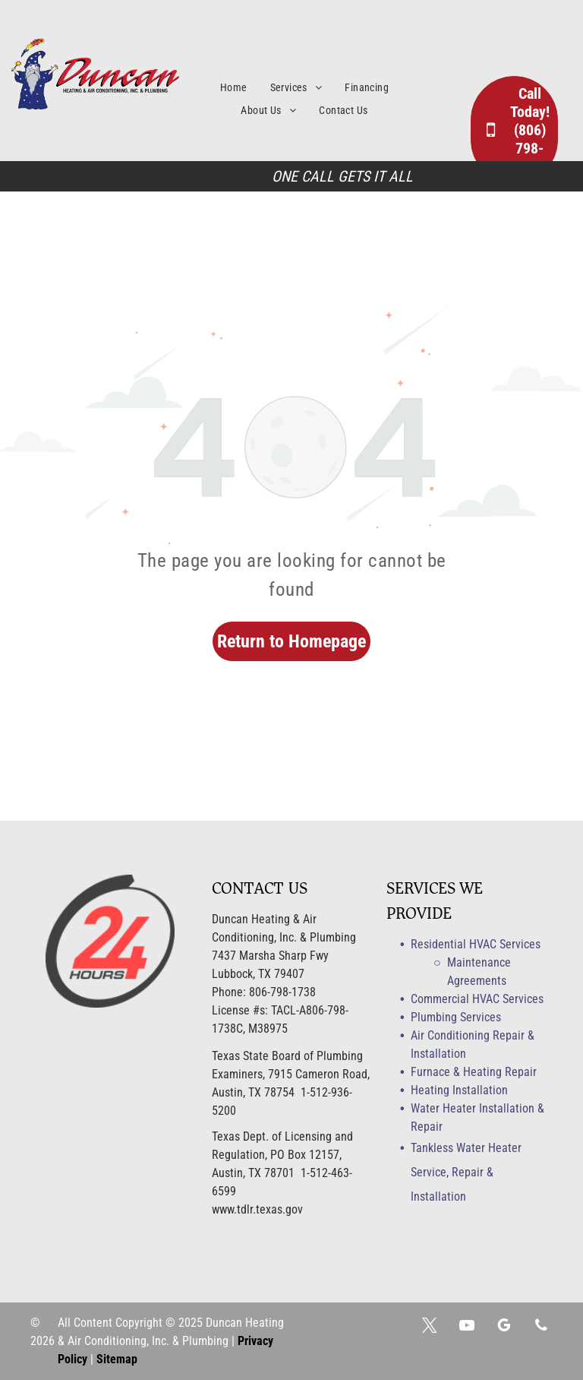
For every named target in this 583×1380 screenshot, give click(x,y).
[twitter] (429, 1327)
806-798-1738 (282, 992)
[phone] (541, 1327)
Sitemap (116, 1359)
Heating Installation (459, 1090)
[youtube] (466, 1327)
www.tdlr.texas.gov (257, 1209)
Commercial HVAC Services (477, 999)
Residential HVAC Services (475, 944)
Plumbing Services (456, 1017)
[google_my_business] (504, 1327)
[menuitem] (245, 88)
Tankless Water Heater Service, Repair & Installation (466, 1172)
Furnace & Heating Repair (474, 1072)
